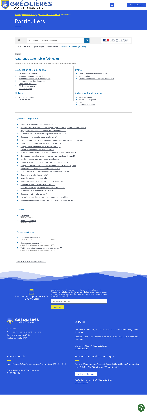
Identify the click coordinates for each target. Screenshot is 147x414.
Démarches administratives (49, 14)
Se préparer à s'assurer (31, 243)
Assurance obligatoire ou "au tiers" (32, 76)
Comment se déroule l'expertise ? (34, 194)
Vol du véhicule (25, 100)
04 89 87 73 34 (81, 382)
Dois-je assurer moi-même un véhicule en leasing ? (41, 146)
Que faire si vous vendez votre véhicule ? (37, 191)
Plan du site (12, 328)
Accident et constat (26, 97)
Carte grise (25, 215)
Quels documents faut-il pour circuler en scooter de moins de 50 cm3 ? (48, 153)
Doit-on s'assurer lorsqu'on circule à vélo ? (37, 150)
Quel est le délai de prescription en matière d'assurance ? (43, 188)
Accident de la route (87, 105)
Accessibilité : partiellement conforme (24, 331)
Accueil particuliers (23, 47)
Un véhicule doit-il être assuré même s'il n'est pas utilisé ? (43, 181)
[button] (112, 5)
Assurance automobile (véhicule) (73, 47)
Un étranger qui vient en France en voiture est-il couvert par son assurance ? (50, 200)
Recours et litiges (25, 88)
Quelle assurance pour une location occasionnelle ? (41, 159)
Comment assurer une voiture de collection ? (38, 184)
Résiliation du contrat (27, 86)
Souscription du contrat (28, 74)
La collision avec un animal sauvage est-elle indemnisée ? (43, 134)
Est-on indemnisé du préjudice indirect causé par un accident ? (45, 197)
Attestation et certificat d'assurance (32, 81)
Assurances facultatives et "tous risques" (34, 79)
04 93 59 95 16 (81, 348)
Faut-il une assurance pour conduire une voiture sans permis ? (45, 172)
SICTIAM (23, 337)
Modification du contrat (28, 84)
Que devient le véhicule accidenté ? (34, 175)
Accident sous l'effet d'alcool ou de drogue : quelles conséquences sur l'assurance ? (53, 127)
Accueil (18, 14)
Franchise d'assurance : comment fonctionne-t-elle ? (41, 124)
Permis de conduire (28, 221)
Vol (80, 102)
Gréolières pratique (29, 14)
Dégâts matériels (86, 97)
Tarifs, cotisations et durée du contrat (93, 74)
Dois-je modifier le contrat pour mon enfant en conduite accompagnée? (48, 165)
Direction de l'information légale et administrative (31, 261)
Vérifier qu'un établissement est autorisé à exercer (41, 248)
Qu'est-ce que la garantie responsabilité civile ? (39, 137)
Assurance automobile (31, 238)
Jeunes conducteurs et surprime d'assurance (96, 79)
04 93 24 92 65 (13, 373)
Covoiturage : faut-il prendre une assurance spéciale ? (42, 143)
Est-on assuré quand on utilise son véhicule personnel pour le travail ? (48, 156)
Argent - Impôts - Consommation (45, 47)
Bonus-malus (84, 76)
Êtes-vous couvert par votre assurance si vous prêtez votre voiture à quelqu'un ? (52, 140)
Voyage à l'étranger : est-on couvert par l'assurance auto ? (43, 131)
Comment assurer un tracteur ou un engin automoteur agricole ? (46, 162)
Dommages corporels (87, 100)
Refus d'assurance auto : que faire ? (35, 178)
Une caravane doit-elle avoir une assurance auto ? (40, 169)
